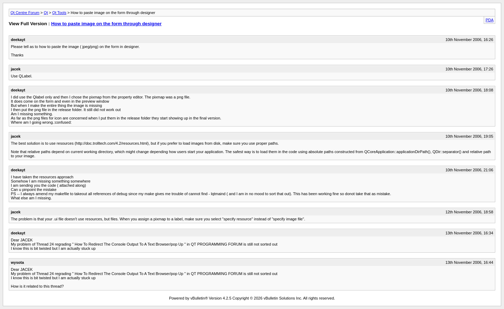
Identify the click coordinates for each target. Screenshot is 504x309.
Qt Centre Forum (25, 13)
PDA (489, 20)
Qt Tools (59, 13)
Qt (46, 13)
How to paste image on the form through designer (106, 23)
